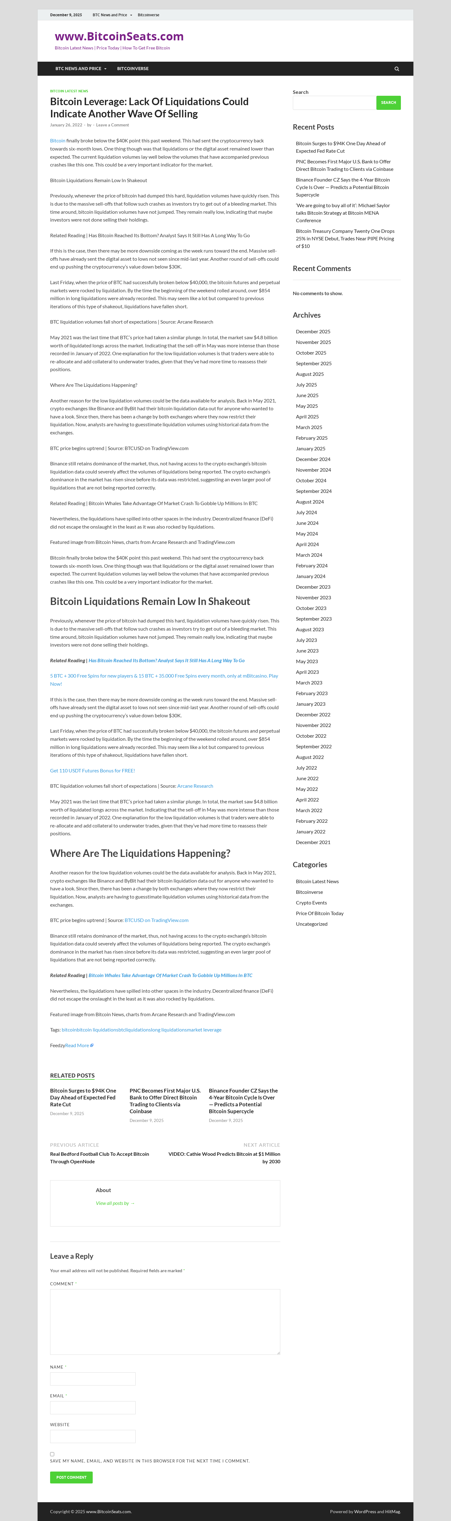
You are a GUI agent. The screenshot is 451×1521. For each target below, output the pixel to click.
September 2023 (314, 619)
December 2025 (313, 331)
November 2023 (313, 597)
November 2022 (313, 725)
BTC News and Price (110, 15)
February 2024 (312, 565)
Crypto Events (311, 902)
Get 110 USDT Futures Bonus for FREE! (92, 770)
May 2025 (307, 406)
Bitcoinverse (148, 15)
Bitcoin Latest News (69, 91)
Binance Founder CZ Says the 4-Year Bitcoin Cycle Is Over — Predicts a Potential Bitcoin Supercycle (243, 1100)
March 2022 (309, 810)
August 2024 (310, 501)
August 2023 (310, 629)
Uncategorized (312, 924)
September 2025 (314, 363)
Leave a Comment (112, 124)
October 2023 (311, 608)
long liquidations (169, 1029)
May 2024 (307, 533)
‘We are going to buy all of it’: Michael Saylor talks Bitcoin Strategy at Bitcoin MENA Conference (343, 212)
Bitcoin (57, 140)
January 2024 (310, 576)
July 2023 (306, 640)
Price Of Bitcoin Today (320, 913)
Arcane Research (195, 786)
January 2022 (310, 831)
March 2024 (309, 555)
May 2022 (307, 789)
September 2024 (314, 491)
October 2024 (311, 480)
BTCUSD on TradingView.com (157, 920)
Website (60, 1424)
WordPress (365, 1511)
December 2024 (313, 459)
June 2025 (307, 395)
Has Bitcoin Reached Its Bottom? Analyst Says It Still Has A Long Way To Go (167, 660)
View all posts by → (115, 1203)
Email (58, 1395)
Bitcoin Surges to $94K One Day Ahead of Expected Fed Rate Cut (83, 1097)
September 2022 (314, 746)
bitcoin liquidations (97, 1029)
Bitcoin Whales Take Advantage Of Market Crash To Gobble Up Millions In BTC (170, 975)
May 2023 (307, 661)
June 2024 (307, 523)
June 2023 (307, 650)
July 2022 (306, 768)
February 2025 (312, 438)
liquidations (138, 1029)
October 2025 (311, 353)
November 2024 (313, 470)
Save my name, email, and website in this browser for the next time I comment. (150, 1460)
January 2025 (310, 448)
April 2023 (307, 672)
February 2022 (312, 821)
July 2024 (306, 512)
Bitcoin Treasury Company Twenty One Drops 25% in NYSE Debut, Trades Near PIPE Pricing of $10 (345, 238)
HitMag (392, 1511)
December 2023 (313, 587)
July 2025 (306, 384)
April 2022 (307, 799)
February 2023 (312, 693)
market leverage (204, 1029)
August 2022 (310, 757)
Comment (63, 1283)
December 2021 (313, 842)
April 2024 (307, 544)
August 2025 (310, 374)
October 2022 (311, 736)
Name (58, 1367)
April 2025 (307, 416)
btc (121, 1029)
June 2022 (307, 778)
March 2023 (309, 682)
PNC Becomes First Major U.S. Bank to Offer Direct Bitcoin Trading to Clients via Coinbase (165, 1100)
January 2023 (310, 704)
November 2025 (313, 342)
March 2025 (309, 427)
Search (300, 92)
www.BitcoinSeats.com (119, 36)
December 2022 (313, 714)
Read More (77, 1045)
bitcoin (69, 1029)
